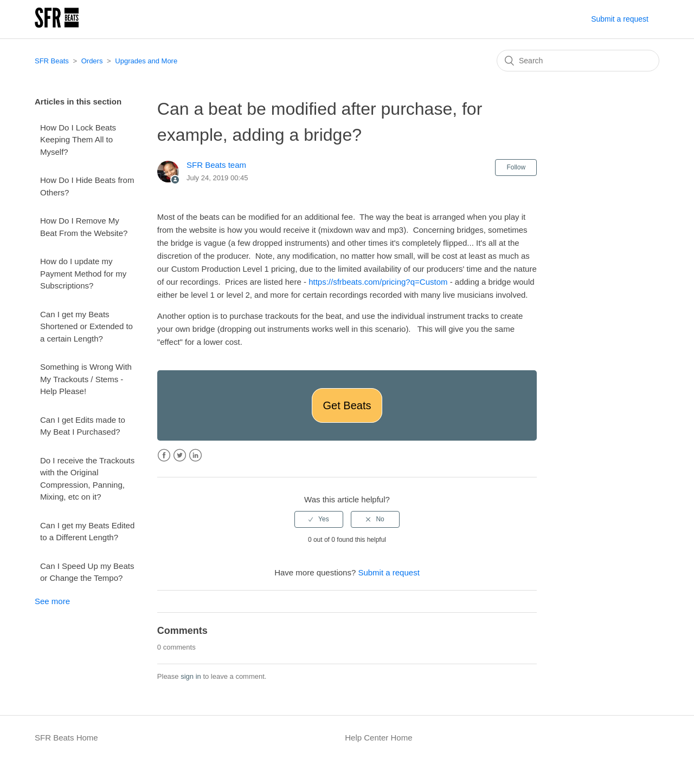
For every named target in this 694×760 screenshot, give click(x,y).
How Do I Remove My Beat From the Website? (83, 227)
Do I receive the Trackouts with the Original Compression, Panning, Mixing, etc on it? (87, 479)
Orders (92, 61)
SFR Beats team (216, 164)
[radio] (318, 519)
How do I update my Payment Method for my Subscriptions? (83, 273)
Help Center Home (378, 737)
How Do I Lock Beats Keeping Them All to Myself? (78, 139)
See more (52, 601)
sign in (191, 676)
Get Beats (347, 405)
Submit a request (619, 19)
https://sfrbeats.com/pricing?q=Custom (378, 281)
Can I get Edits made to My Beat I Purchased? (82, 426)
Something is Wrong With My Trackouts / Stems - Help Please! (86, 379)
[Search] (578, 60)
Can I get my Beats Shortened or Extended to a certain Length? (86, 326)
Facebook (164, 455)
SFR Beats (52, 61)
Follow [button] (515, 167)
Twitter (180, 455)
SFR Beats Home (66, 737)
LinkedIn (195, 455)
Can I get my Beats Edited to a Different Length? (87, 531)
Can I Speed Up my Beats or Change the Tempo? (87, 572)
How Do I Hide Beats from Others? (87, 186)
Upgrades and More (146, 61)
